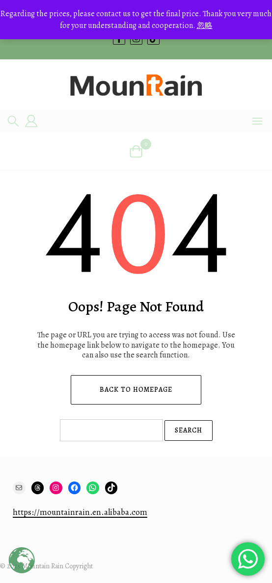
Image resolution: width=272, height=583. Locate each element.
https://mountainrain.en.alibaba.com (80, 512)
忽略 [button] (205, 25)
